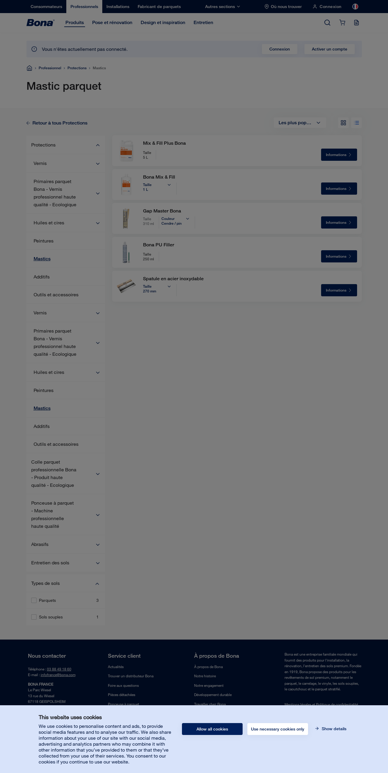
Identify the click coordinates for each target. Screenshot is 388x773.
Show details (333, 728)
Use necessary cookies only (277, 729)
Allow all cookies (212, 729)
